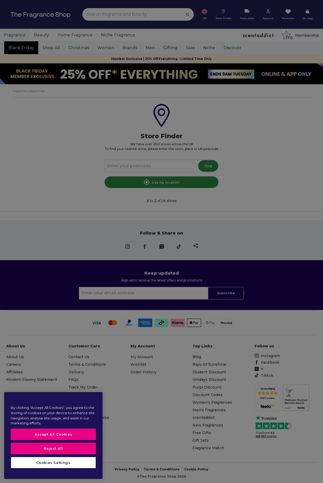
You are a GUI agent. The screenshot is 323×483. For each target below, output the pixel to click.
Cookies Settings (53, 462)
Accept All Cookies (53, 434)
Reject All (53, 448)
